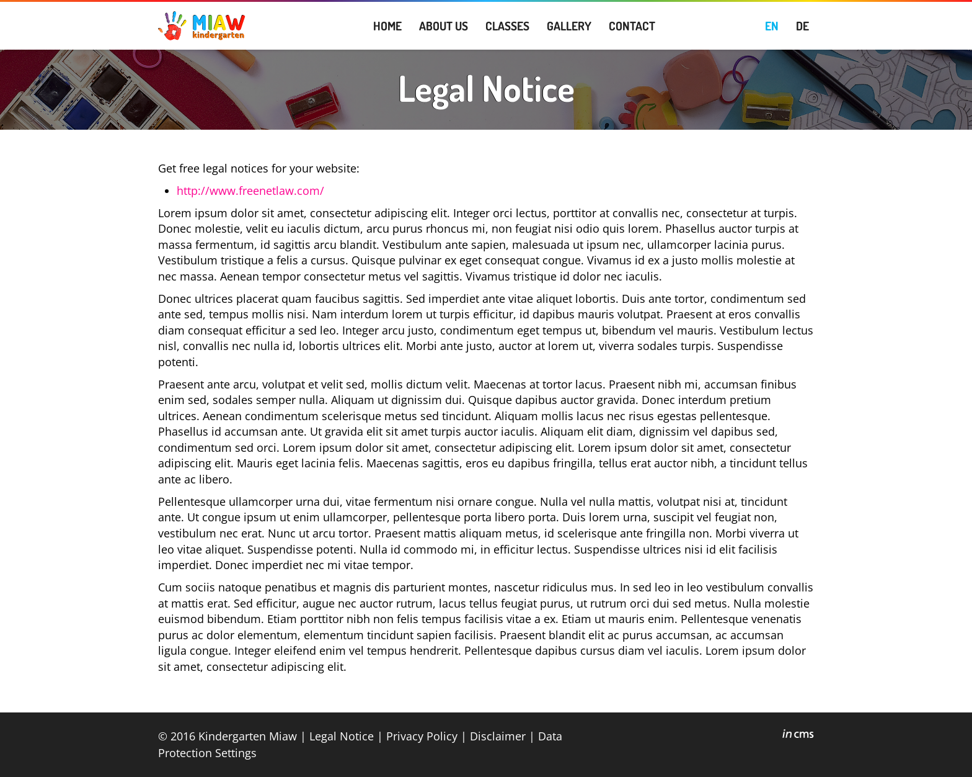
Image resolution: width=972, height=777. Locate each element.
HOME (387, 26)
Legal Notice (341, 735)
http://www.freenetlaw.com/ (250, 190)
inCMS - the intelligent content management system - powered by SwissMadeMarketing (798, 735)
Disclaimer (498, 735)
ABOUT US (443, 26)
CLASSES (507, 26)
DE (802, 26)
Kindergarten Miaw (247, 735)
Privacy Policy (421, 735)
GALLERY (569, 26)
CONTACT (632, 26)
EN (772, 26)
